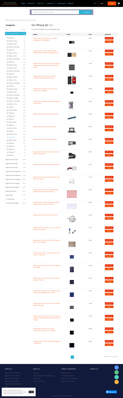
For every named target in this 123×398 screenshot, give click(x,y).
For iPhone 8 (10, 125)
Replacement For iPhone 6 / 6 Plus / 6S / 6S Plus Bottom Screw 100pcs (46, 228)
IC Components (10, 199)
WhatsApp (116, 377)
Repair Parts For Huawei (12, 183)
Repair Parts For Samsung (13, 179)
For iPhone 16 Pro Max (13, 47)
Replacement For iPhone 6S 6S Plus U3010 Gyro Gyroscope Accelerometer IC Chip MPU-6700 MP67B (46, 65)
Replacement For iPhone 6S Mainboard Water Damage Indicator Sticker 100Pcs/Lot (46, 203)
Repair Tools (9, 195)
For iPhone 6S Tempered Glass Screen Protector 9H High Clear (46, 102)
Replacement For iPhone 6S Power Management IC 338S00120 (47, 342)
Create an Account (39, 381)
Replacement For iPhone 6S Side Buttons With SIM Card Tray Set (46, 178)
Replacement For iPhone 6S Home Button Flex (46, 164)
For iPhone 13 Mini (12, 77)
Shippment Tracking (68, 381)
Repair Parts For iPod (12, 163)
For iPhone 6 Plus (11, 140)
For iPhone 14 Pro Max (13, 71)
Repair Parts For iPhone (18, 20)
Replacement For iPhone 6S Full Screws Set (45, 215)
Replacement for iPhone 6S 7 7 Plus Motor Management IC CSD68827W (45, 39)
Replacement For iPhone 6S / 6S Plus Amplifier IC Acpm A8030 (47, 266)
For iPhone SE (10, 146)
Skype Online (116, 367)
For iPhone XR (11, 116)
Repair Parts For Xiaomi (12, 187)
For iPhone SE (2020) (12, 98)
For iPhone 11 (10, 107)
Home (23, 3)
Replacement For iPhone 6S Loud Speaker (45, 139)
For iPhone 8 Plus (11, 122)
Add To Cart (109, 38)
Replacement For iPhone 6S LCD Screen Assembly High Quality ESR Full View (44, 77)
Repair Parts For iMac (12, 167)
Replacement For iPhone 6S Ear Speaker (44, 126)
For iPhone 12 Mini (12, 89)
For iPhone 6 (10, 143)
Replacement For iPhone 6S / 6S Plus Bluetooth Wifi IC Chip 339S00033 (46, 241)
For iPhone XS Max (12, 110)
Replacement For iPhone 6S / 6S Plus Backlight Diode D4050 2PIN (46, 304)
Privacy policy (66, 373)
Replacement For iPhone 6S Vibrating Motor (45, 114)
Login (101, 3)
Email (116, 382)
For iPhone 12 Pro (12, 92)
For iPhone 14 (10, 62)
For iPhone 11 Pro (12, 104)
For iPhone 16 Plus (12, 41)
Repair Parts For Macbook (13, 171)
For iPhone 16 (10, 38)
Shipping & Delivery (68, 376)
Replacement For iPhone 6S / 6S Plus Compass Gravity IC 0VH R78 (46, 279)
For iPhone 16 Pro (12, 44)
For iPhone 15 (10, 50)
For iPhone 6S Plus (12, 134)
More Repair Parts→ (11, 191)
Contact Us (51, 3)
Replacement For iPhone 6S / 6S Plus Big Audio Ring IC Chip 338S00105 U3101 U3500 (46, 291)
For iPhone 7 (10, 131)
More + (7, 387)
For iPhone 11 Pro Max (13, 101)
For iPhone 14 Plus (12, 65)
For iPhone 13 (10, 74)
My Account (37, 378)
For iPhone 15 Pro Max (13, 59)
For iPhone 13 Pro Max (13, 83)
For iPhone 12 (10, 86)
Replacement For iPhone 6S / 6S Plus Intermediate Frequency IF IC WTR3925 (44, 329)
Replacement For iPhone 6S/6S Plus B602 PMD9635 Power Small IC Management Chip (45, 52)
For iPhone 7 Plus (11, 128)
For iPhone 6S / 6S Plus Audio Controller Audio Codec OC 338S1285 (46, 254)
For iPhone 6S (31, 20)
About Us (36, 373)
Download (61, 3)
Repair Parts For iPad (12, 159)
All (6, 29)
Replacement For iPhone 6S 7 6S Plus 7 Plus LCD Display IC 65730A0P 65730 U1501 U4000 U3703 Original (47, 318)
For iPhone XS (10, 113)
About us (40, 3)
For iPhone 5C (11, 152)
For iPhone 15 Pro (12, 56)
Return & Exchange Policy (70, 378)
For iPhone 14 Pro (12, 68)
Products (31, 3)
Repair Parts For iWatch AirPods (14, 175)
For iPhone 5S (10, 149)
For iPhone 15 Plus (12, 53)
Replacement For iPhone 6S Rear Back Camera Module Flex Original (46, 153)
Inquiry (70, 3)
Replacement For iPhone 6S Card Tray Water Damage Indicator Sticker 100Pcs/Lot (46, 190)
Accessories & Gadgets (12, 203)
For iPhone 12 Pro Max (13, 95)
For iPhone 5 (10, 155)
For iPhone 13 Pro (12, 80)
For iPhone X (10, 119)
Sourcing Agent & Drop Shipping (43, 376)
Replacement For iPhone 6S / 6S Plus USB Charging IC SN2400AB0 (45, 89)
